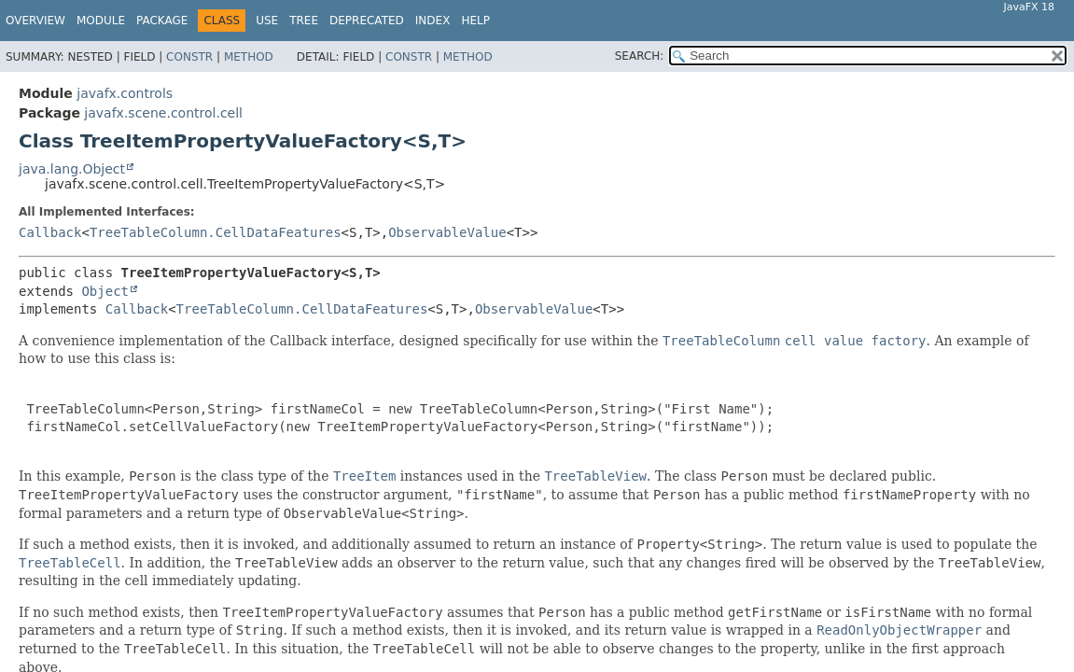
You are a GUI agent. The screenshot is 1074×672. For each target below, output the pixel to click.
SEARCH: (639, 56)
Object (105, 291)
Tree (303, 20)
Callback (50, 232)
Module (101, 20)
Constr (189, 56)
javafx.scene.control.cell (163, 112)
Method (248, 56)
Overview (35, 20)
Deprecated (366, 20)
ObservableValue (447, 232)
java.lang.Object (72, 168)
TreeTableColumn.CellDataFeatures (216, 232)
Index (433, 20)
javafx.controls (125, 93)
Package (162, 20)
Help (475, 20)
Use (267, 20)
